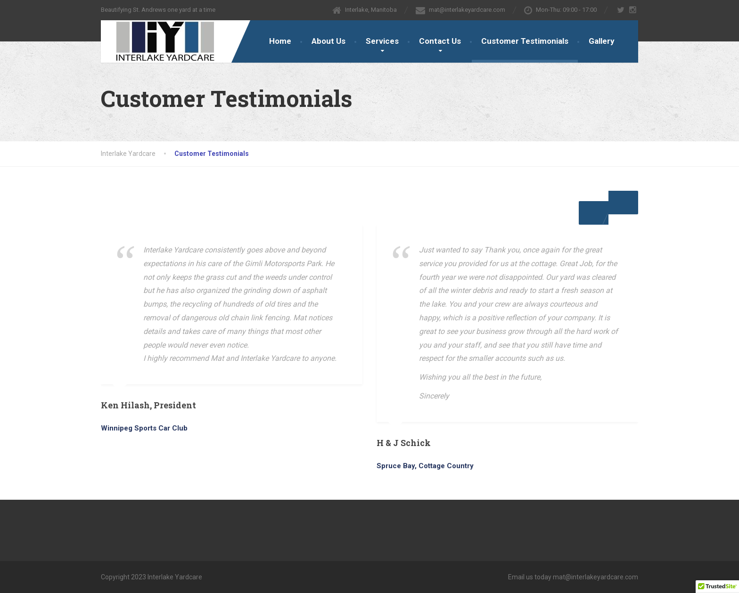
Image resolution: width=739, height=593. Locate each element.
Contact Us (440, 41)
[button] (623, 202)
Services (382, 41)
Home (280, 41)
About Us (328, 41)
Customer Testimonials (524, 41)
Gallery (602, 41)
